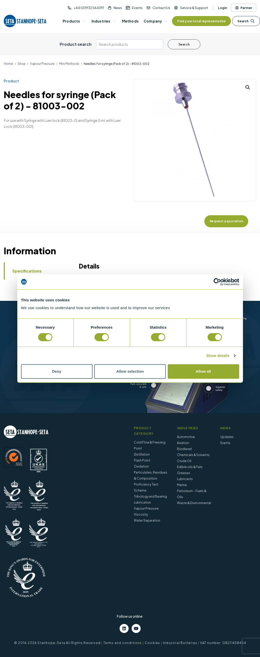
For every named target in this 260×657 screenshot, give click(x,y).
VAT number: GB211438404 (223, 643)
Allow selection (130, 371)
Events (137, 8)
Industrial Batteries (180, 643)
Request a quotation (226, 221)
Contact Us (161, 8)
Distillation (142, 454)
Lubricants (185, 479)
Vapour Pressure (42, 64)
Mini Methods (69, 64)
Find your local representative (201, 21)
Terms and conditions (122, 643)
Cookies (152, 643)
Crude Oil (184, 461)
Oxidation (141, 466)
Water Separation (147, 520)
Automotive (186, 437)
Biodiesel (184, 449)
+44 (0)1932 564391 (88, 8)
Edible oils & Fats (190, 467)
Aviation (183, 443)
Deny (56, 371)
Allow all (203, 371)
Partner (243, 8)
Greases (183, 473)
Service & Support (194, 8)
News (118, 8)
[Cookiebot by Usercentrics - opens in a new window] (217, 282)
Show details (217, 355)
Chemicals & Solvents (193, 455)
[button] (247, 87)
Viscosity (141, 514)
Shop (22, 64)
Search (245, 21)
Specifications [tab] (27, 271)
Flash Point (142, 460)
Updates (227, 437)
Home (8, 64)
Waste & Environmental (194, 503)
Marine (182, 485)
